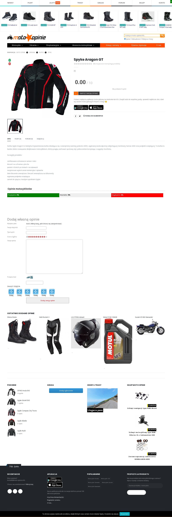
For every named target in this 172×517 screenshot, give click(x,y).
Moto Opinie (20, 52)
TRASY (80, 3)
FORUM (122, 3)
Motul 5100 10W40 (110, 317)
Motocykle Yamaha (94, 482)
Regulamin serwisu (53, 500)
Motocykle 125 (105, 478)
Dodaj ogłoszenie (66, 390)
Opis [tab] (9, 139)
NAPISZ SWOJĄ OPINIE (89, 93)
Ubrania (33, 45)
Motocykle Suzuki (107, 482)
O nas (158, 45)
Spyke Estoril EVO (23, 400)
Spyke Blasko (22, 421)
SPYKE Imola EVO (23, 391)
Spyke (49, 52)
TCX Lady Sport (32, 25)
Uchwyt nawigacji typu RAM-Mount (142, 408)
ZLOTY (55, 2)
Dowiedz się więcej (111, 514)
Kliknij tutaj (29, 484)
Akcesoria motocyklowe (82, 45)
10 (46, 237)
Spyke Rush (21, 431)
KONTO (162, 3)
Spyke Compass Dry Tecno (27, 411)
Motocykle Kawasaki (94, 486)
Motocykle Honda (93, 478)
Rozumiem (125, 514)
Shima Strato (12, 317)
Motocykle (16, 45)
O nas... (49, 503)
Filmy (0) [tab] (18, 139)
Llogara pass (95, 410)
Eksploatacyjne (52, 45)
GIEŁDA (101, 3)
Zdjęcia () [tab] (40, 139)
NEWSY (10, 3)
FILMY (30, 3)
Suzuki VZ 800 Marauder (144, 317)
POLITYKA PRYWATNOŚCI (55, 497)
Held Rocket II (44, 317)
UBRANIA (32, 52)
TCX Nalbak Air (12, 25)
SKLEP (142, 3)
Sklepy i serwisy (112, 45)
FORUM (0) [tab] (29, 139)
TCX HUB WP (51, 25)
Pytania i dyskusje (138, 45)
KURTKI (41, 52)
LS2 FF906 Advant (77, 317)
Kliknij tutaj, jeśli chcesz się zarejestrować (46, 224)
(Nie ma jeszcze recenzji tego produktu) (106, 64)
